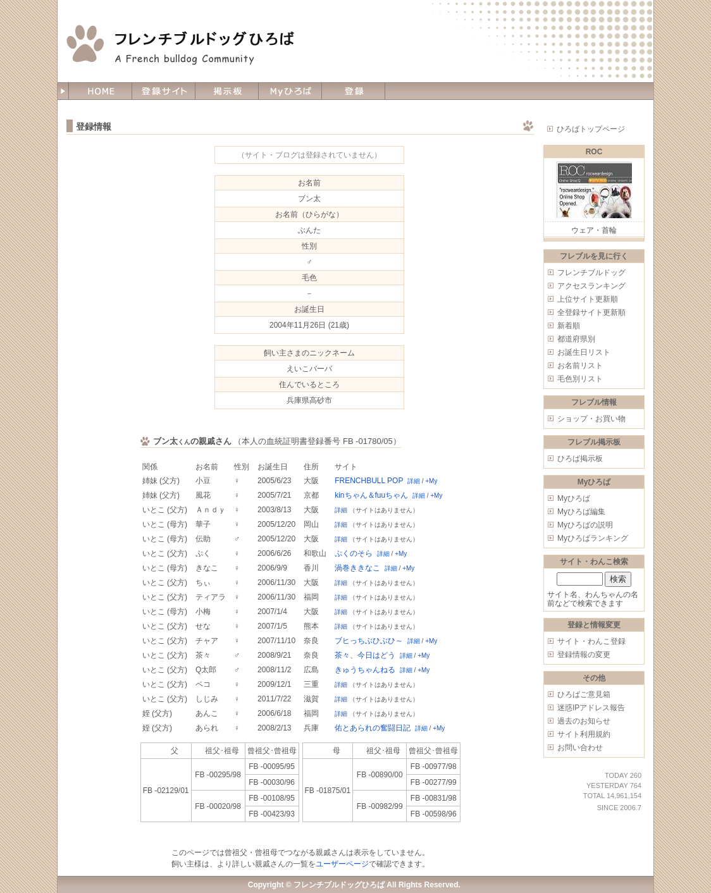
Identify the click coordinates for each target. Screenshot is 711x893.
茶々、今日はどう (365, 655)
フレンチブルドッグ (591, 272)
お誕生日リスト (583, 352)
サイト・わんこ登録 (591, 641)
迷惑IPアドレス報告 (591, 707)
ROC (594, 151)
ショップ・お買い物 (591, 418)
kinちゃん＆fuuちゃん (371, 495)
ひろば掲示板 (580, 458)
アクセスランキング (591, 285)
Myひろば (573, 498)
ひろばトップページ (591, 129)
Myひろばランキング (592, 538)
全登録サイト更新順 (591, 312)
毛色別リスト (580, 378)
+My (431, 480)
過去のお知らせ (583, 721)
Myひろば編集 (581, 511)
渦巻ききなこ (357, 568)
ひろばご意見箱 (583, 694)
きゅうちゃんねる (365, 669)
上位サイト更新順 (587, 299)
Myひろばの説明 (585, 524)
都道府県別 (576, 339)
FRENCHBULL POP (369, 480)
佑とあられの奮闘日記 (373, 728)
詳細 (413, 480)
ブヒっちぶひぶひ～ (369, 640)
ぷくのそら (354, 553)
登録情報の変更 (583, 654)
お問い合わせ (580, 747)
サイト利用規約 (583, 734)
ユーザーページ (342, 863)
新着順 (568, 325)
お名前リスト (580, 365)
